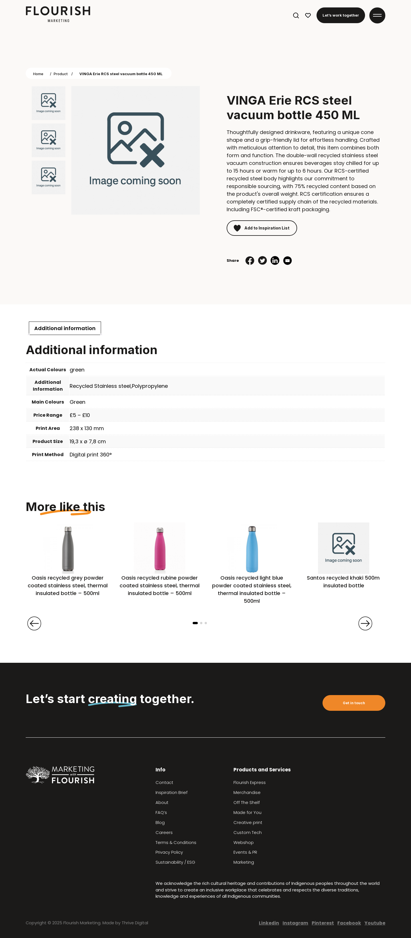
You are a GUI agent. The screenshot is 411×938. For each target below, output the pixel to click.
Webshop (243, 842)
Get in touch (354, 703)
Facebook (349, 923)
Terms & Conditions (176, 842)
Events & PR (245, 852)
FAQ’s (161, 812)
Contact (164, 782)
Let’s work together (341, 15)
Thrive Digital (135, 923)
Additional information (65, 328)
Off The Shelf (246, 802)
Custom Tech (247, 832)
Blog (160, 822)
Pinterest (323, 923)
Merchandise (247, 792)
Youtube (374, 923)
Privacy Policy (169, 852)
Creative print (247, 822)
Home (38, 73)
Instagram (295, 923)
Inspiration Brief (172, 792)
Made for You (247, 812)
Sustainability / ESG (175, 862)
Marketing (243, 862)
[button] (195, 623)
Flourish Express (249, 782)
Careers (164, 832)
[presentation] (34, 623)
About (162, 802)
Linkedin (269, 923)
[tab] (65, 328)
